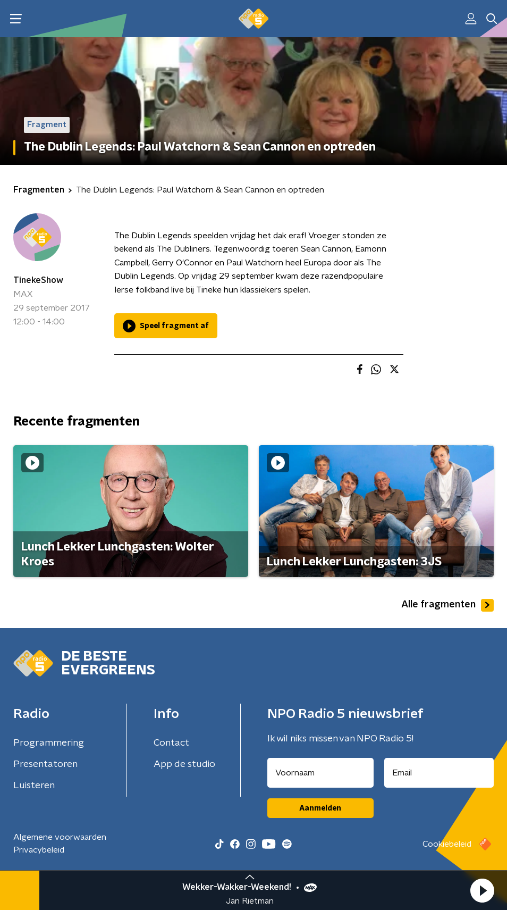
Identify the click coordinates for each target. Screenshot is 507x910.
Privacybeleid (38, 850)
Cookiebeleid (446, 844)
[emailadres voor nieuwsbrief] (439, 773)
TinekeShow (38, 280)
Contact (171, 743)
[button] (482, 890)
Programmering (48, 743)
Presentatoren (45, 764)
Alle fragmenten (447, 605)
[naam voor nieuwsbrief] (320, 773)
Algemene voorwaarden (59, 837)
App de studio (184, 764)
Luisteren (34, 785)
